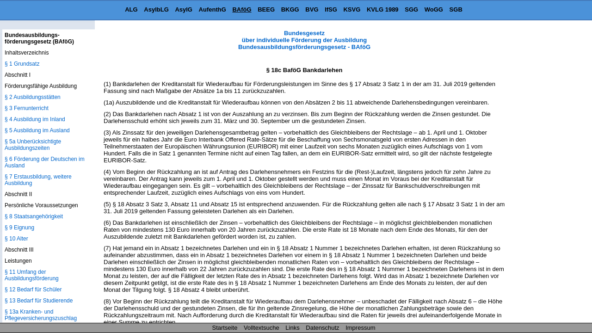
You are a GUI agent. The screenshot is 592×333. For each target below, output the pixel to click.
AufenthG (212, 9)
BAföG (241, 9)
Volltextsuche (261, 327)
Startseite (225, 327)
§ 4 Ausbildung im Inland (35, 119)
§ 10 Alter (16, 238)
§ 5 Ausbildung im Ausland (37, 130)
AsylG (183, 9)
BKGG (290, 9)
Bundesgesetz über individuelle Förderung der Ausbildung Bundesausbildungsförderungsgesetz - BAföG (304, 40)
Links (292, 327)
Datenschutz (322, 327)
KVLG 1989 (383, 9)
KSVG (351, 9)
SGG (411, 9)
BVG (311, 9)
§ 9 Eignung (19, 227)
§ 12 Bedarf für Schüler (33, 289)
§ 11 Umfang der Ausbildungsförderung (32, 275)
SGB (456, 9)
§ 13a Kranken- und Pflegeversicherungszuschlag (41, 314)
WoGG (434, 9)
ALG (131, 9)
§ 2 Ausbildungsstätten (33, 97)
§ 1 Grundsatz (22, 64)
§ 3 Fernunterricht (27, 108)
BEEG (266, 9)
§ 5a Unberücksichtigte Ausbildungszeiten (33, 144)
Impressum (360, 327)
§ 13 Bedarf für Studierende (39, 300)
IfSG (331, 9)
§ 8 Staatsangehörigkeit (34, 216)
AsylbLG (156, 9)
